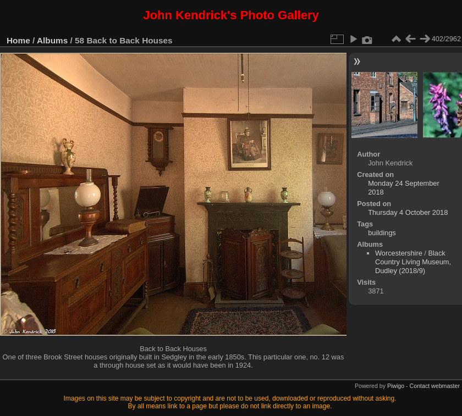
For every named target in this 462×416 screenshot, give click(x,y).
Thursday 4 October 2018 (408, 212)
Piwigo (395, 385)
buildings (382, 233)
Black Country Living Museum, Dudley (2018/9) (413, 262)
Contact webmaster (435, 385)
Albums (52, 40)
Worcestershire (398, 253)
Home (18, 40)
